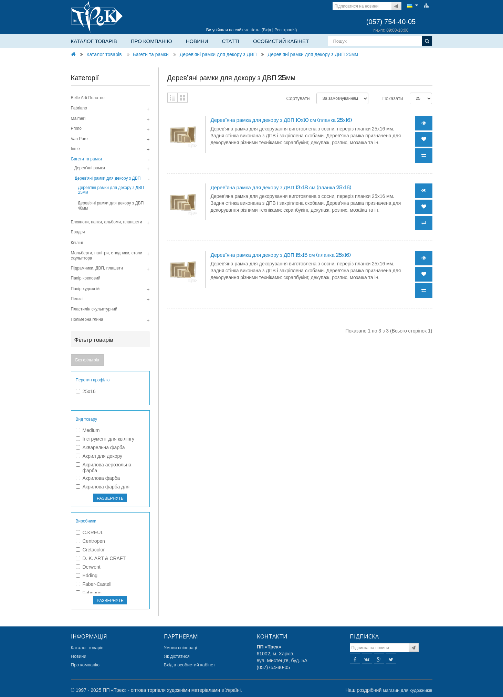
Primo (76, 128)
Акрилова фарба (98, 478)
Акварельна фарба (100, 447)
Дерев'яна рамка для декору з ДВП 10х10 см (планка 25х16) (281, 120)
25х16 (86, 391)
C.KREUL (90, 532)
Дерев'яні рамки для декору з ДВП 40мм (111, 205)
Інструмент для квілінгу (105, 439)
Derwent (88, 567)
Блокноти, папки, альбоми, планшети (106, 222)
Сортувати (298, 98)
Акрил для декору (99, 456)
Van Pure (79, 138)
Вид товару (86, 419)
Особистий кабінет (281, 41)
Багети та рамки (151, 54)
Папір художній (85, 288)
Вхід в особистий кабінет (190, 664)
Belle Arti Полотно (88, 97)
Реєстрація (284, 30)
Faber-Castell (94, 584)
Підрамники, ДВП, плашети (97, 268)
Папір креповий (86, 278)
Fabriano (79, 108)
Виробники (86, 521)
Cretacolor (90, 549)
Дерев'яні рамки (89, 168)
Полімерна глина (87, 319)
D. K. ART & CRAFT (101, 558)
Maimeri (78, 118)
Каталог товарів (94, 41)
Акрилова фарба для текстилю (103, 489)
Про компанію (151, 41)
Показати (392, 98)
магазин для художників (407, 690)
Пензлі (77, 298)
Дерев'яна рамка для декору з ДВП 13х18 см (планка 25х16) (281, 187)
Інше (75, 148)
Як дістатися (177, 656)
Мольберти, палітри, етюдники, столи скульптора (107, 255)
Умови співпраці (180, 647)
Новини (197, 41)
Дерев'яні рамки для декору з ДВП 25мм (313, 54)
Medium (88, 430)
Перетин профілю (93, 380)
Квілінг (77, 242)
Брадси (78, 232)
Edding (87, 575)
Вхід (267, 30)
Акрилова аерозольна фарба (104, 467)
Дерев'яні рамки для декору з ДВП (218, 54)
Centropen (90, 541)
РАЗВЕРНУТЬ (110, 498)
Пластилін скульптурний (94, 309)
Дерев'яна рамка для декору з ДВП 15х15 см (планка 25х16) (281, 255)
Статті (230, 41)
